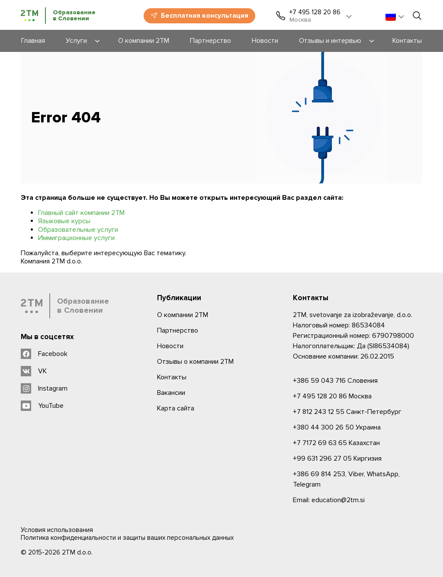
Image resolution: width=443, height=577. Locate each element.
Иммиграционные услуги (76, 238)
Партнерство (177, 330)
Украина (337, 427)
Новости (170, 346)
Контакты (171, 377)
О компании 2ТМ (182, 315)
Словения (335, 380)
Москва (332, 396)
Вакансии (171, 392)
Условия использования (57, 530)
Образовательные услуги (78, 229)
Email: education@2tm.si (329, 500)
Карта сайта (175, 408)
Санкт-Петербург (347, 411)
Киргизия (337, 458)
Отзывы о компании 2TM (195, 361)
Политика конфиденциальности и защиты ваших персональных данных (127, 538)
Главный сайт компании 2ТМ (81, 212)
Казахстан (336, 443)
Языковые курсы (64, 221)
